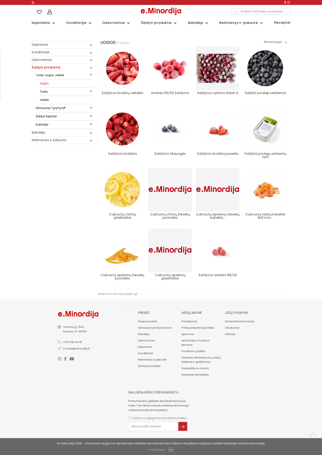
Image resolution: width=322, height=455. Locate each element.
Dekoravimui (116, 23)
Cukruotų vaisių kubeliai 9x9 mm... (265, 216)
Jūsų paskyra (236, 312)
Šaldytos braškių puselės (218, 153)
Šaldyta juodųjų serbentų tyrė (265, 155)
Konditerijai (79, 23)
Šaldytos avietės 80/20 (217, 274)
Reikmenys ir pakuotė (241, 23)
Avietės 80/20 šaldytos (170, 92)
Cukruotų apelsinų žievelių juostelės (122, 276)
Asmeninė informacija (239, 321)
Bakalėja (198, 23)
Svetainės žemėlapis (194, 374)
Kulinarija (42, 124)
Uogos (44, 83)
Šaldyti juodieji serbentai (265, 92)
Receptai (282, 22)
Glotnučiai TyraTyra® (51, 108)
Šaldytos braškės (122, 153)
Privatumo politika (193, 351)
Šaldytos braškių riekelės (122, 92)
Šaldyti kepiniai (46, 116)
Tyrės (44, 91)
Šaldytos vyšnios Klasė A (217, 92)
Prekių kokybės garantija (197, 327)
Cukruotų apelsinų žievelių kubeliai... (217, 216)
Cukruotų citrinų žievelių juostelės (170, 216)
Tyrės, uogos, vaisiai (50, 75)
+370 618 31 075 (73, 341)
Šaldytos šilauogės (170, 153)
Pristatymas (189, 321)
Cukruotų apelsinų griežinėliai (170, 276)
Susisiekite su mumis (194, 368)
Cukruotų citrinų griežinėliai (122, 216)
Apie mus (187, 334)
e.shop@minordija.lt (76, 348)
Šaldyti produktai (159, 23)
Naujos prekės (147, 321)
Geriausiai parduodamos (154, 327)
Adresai (230, 334)
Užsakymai (232, 327)
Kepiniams (44, 23)
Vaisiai (44, 99)
